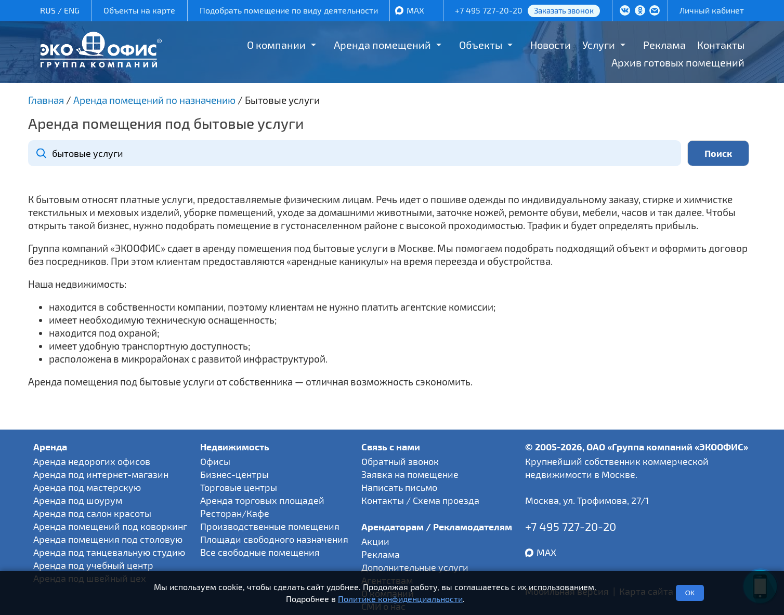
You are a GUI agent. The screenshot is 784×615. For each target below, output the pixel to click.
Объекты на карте (139, 10)
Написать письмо (399, 487)
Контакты (720, 44)
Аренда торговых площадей (262, 500)
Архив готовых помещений (677, 62)
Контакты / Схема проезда (420, 500)
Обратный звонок (400, 461)
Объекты (480, 44)
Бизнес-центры (234, 474)
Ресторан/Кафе (234, 513)
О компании (276, 44)
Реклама (664, 44)
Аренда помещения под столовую (107, 539)
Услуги (598, 44)
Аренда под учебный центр (93, 565)
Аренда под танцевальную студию (109, 552)
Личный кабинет (712, 10)
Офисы (215, 461)
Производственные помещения (269, 526)
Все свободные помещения (260, 552)
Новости (550, 44)
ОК (690, 593)
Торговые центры (238, 487)
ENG (72, 10)
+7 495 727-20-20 (488, 10)
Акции (375, 541)
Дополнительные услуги (414, 567)
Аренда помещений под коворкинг (110, 526)
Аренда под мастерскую (87, 487)
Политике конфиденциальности (400, 599)
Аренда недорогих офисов (91, 461)
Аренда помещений (382, 44)
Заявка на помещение (410, 474)
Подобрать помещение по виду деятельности (289, 10)
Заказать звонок (564, 10)
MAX (415, 10)
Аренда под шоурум (77, 500)
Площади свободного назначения (274, 539)
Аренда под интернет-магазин (100, 474)
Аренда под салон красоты (92, 513)
